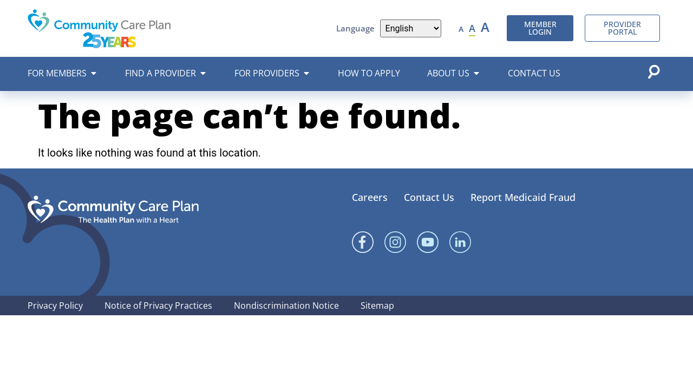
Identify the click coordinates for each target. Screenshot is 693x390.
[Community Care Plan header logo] (99, 28)
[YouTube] (428, 242)
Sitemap (377, 305)
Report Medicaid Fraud (523, 197)
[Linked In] (460, 242)
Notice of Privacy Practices (158, 305)
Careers (370, 197)
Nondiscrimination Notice (286, 305)
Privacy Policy (55, 305)
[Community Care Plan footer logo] (113, 209)
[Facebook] (363, 242)
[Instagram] (395, 242)
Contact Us (429, 197)
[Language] (411, 28)
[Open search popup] (653, 71)
